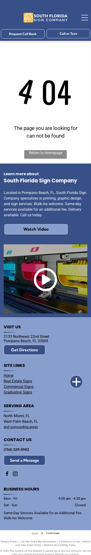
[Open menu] (84, 17)
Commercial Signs (18, 386)
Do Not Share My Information (38, 541)
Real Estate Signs (18, 381)
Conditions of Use (69, 541)
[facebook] (7, 474)
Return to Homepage (45, 153)
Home (8, 375)
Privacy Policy (9, 541)
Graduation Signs (18, 392)
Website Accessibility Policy (60, 545)
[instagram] (15, 474)
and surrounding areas (21, 427)
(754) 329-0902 (16, 450)
